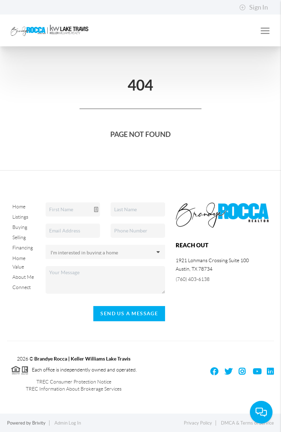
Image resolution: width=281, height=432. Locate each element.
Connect (21, 287)
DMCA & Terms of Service (247, 423)
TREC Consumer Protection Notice (73, 382)
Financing (22, 247)
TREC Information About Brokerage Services (74, 389)
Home (18, 206)
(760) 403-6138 (193, 279)
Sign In (253, 7)
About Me (23, 277)
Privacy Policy (198, 423)
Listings (20, 217)
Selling (19, 237)
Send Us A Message (129, 313)
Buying (19, 227)
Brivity (39, 423)
